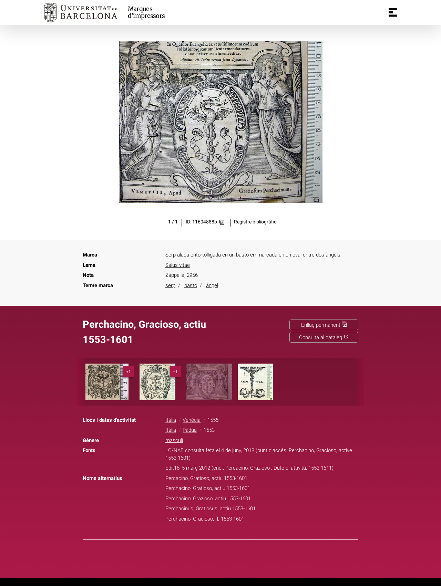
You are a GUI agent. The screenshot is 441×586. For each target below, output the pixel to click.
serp (170, 285)
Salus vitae (177, 265)
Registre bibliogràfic (255, 222)
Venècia (192, 420)
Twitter (216, 557)
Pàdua (190, 430)
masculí (174, 440)
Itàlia (170, 420)
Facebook (200, 557)
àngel (212, 285)
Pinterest (233, 557)
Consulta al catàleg (324, 337)
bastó (190, 285)
